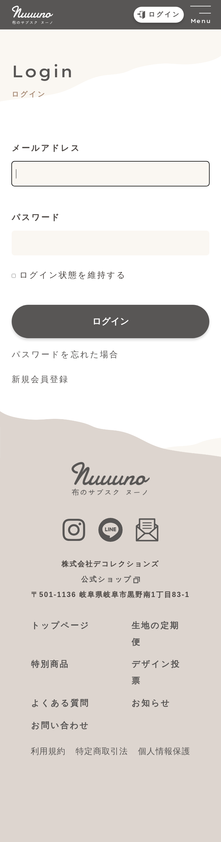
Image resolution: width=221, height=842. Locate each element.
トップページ (60, 625)
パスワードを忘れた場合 (65, 354)
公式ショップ (106, 579)
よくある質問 (60, 703)
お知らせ (151, 703)
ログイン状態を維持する (72, 275)
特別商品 (50, 664)
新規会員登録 (40, 379)
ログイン (110, 321)
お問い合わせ (60, 725)
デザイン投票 (156, 672)
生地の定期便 (156, 634)
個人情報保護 (164, 751)
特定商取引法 (102, 751)
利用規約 (48, 751)
